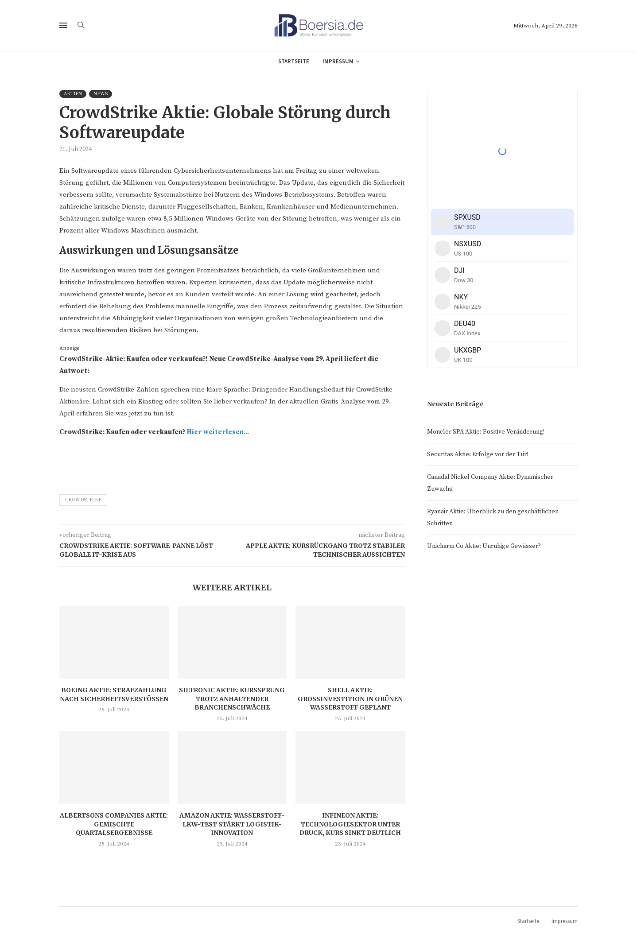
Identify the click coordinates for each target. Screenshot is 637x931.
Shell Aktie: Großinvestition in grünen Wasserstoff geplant (350, 698)
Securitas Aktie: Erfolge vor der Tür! (477, 454)
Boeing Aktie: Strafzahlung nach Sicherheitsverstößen (114, 694)
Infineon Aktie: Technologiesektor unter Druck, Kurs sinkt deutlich (350, 824)
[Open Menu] (63, 25)
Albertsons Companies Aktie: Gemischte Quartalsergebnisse (114, 824)
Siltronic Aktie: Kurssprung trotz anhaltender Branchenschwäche (232, 698)
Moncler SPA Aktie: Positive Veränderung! (485, 432)
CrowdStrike (83, 500)
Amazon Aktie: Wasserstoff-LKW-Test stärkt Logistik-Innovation (232, 824)
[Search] (80, 26)
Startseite (293, 61)
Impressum (337, 61)
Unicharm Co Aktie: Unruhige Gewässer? (484, 546)
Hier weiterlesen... (217, 432)
